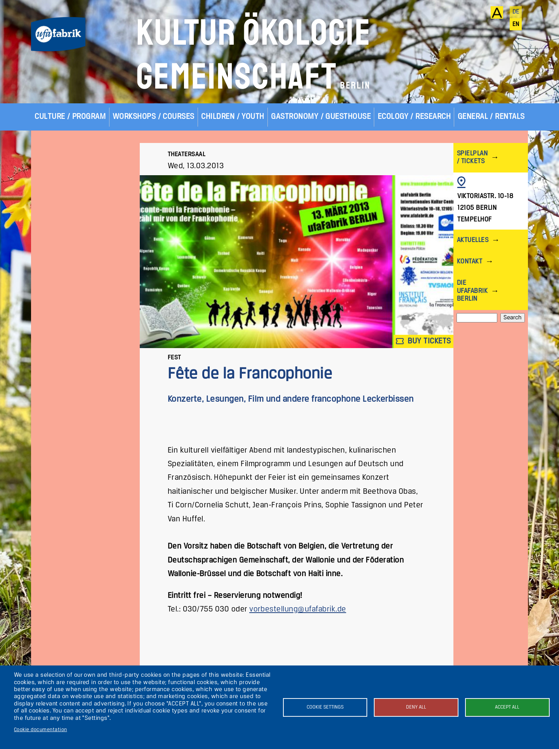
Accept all (507, 707)
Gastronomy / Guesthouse (321, 117)
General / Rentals (491, 117)
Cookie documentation (40, 729)
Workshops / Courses (153, 117)
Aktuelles (472, 240)
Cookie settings (325, 707)
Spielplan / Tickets (472, 157)
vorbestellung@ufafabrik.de (297, 609)
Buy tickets (423, 341)
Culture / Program (70, 117)
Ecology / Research (414, 117)
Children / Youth (232, 117)
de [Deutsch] (515, 12)
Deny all (416, 707)
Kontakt (469, 261)
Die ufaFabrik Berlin (472, 291)
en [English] (515, 24)
